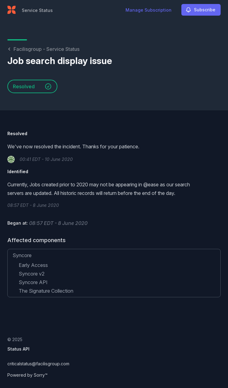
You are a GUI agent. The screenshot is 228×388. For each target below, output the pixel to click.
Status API (18, 349)
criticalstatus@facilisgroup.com (38, 363)
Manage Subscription (149, 10)
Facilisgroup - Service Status (43, 49)
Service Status (37, 10)
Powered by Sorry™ (27, 375)
